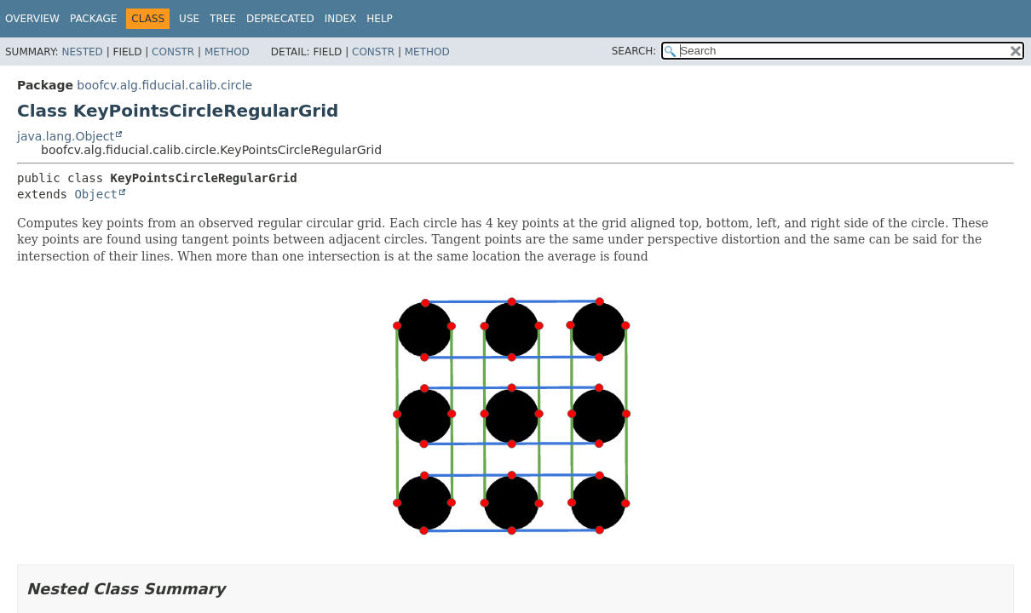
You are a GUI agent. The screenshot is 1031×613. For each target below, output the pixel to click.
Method (227, 52)
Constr (173, 52)
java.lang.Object (65, 136)
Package (93, 19)
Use (189, 19)
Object (96, 194)
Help (379, 19)
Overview (32, 19)
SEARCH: (634, 51)
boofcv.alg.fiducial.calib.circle (164, 85)
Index (341, 19)
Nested (81, 52)
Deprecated (280, 19)
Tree (223, 19)
